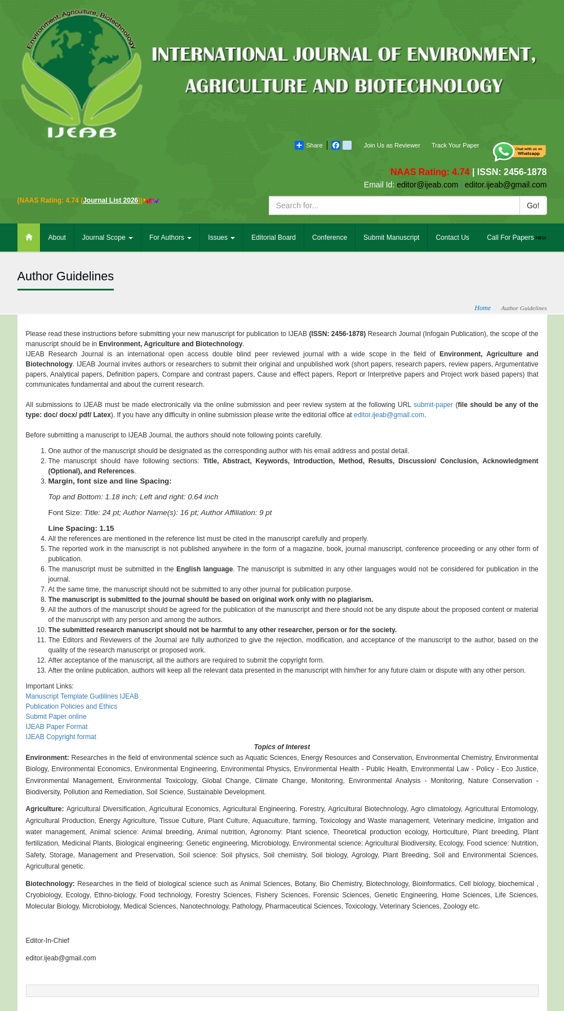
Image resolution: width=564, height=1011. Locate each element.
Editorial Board (273, 237)
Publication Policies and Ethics (72, 706)
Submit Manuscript (391, 237)
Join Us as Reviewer (392, 145)
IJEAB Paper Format (57, 727)
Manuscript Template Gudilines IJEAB (82, 696)
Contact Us (452, 237)
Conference (329, 237)
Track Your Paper (455, 145)
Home (482, 308)
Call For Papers (517, 237)
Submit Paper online (56, 717)
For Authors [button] (170, 237)
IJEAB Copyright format (61, 737)
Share (308, 145)
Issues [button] (221, 237)
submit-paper (433, 405)
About (57, 237)
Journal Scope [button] (107, 237)
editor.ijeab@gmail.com (389, 415)
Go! (533, 205)
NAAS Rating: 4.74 (431, 172)
